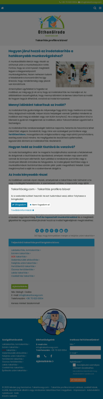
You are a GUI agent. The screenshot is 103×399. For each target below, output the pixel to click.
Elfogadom (19, 204)
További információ (21, 210)
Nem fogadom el (40, 204)
